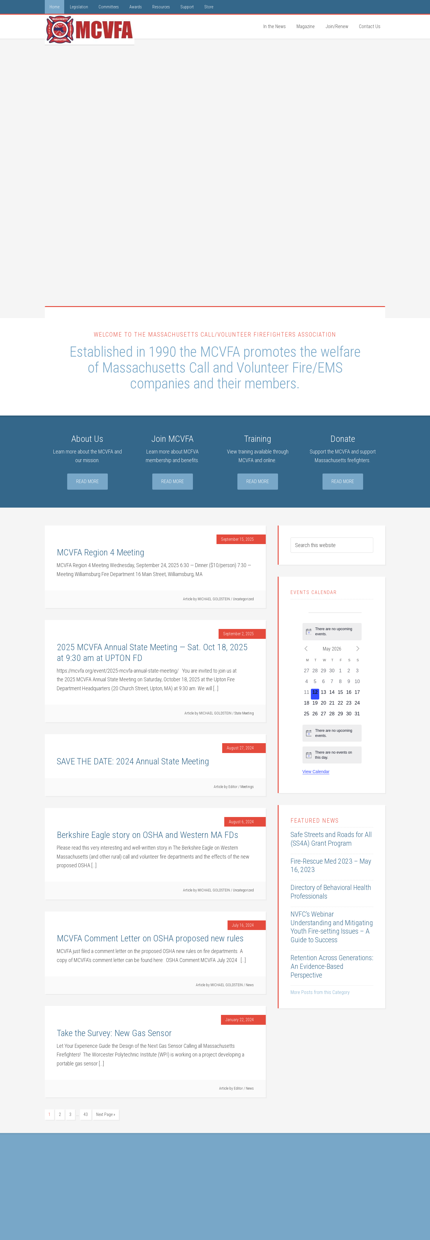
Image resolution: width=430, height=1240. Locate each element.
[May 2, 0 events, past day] (349, 672)
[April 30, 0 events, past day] (332, 672)
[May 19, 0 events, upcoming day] (315, 705)
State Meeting (244, 713)
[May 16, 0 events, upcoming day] (349, 694)
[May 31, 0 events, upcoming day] (357, 715)
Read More (87, 481)
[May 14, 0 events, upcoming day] (332, 694)
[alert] (332, 631)
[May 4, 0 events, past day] (306, 683)
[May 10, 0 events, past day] (357, 683)
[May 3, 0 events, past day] (357, 672)
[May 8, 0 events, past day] (340, 683)
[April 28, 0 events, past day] (315, 672)
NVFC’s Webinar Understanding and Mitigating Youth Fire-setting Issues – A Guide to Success (332, 927)
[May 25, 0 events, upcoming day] (306, 715)
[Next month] (358, 648)
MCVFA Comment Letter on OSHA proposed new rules (150, 938)
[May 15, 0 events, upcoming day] (340, 694)
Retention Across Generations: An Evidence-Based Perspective (332, 966)
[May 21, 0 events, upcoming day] (332, 705)
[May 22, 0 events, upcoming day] (340, 705)
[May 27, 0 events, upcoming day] (323, 715)
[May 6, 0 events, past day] (323, 683)
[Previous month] (306, 648)
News (250, 985)
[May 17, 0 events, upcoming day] (357, 694)
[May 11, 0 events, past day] (306, 694)
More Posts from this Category (320, 992)
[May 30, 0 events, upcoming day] (349, 715)
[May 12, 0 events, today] (315, 694)
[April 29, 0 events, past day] (323, 672)
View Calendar (316, 771)
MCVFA (89, 30)
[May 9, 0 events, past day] (349, 683)
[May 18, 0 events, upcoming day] (306, 705)
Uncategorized (243, 599)
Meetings (247, 787)
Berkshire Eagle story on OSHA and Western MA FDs (147, 835)
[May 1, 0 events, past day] (340, 672)
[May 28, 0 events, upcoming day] (332, 715)
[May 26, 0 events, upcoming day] (315, 715)
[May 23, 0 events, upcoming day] (349, 705)
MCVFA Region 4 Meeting (100, 552)
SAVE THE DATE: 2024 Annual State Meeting (133, 761)
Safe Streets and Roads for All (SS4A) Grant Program (331, 838)
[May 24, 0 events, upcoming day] (357, 705)
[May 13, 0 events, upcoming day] (323, 694)
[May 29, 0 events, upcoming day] (340, 715)
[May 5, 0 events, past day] (315, 683)
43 (86, 1114)
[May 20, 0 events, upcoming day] (323, 705)
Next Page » (105, 1114)
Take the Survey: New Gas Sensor (114, 1033)
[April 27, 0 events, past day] (306, 672)
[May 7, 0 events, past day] (332, 683)
